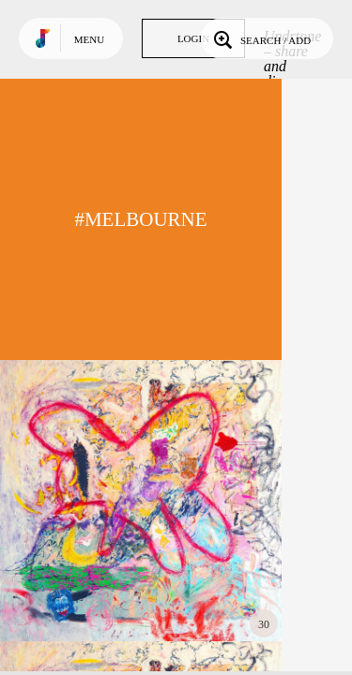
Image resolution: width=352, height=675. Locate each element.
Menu (89, 39)
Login (193, 38)
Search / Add (260, 38)
